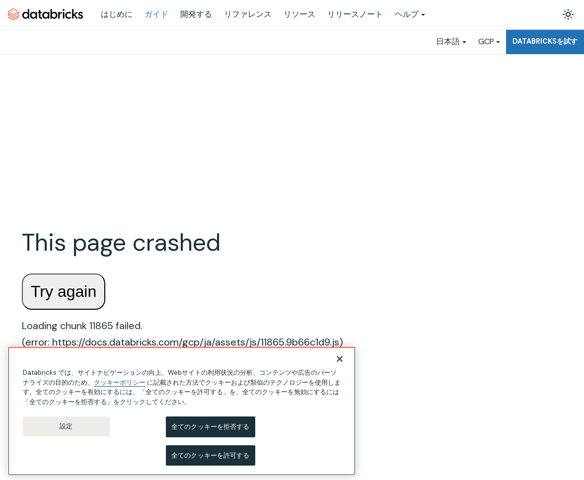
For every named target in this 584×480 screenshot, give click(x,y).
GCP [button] (486, 41)
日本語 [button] (448, 41)
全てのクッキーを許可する (210, 461)
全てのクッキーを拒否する (210, 432)
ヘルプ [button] (407, 14)
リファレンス (248, 14)
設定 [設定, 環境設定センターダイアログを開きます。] (66, 431)
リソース (299, 14)
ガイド (156, 14)
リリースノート (355, 14)
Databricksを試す (545, 41)
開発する (196, 14)
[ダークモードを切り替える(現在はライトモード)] (568, 14)
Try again (63, 291)
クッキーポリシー (120, 387)
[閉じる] (340, 364)
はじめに (117, 14)
